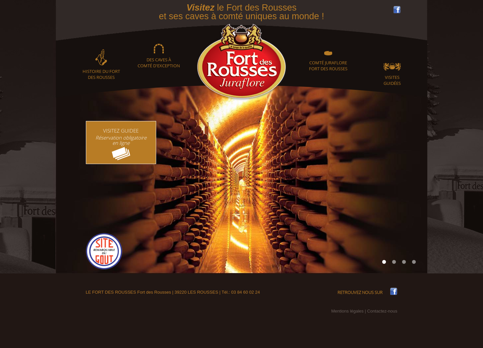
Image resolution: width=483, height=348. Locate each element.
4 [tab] (414, 262)
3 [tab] (404, 262)
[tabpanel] (241, 179)
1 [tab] (384, 262)
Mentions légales (347, 311)
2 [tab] (394, 262)
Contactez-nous (382, 311)
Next (414, 179)
